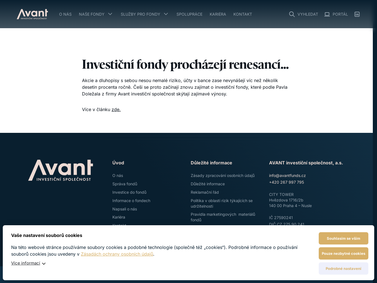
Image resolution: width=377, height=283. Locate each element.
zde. (116, 109)
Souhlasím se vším (343, 238)
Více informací (25, 263)
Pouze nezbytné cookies (343, 253)
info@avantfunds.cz (287, 175)
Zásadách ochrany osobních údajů (117, 254)
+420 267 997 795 (286, 182)
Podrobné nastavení (343, 268)
